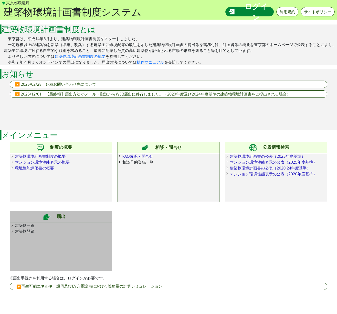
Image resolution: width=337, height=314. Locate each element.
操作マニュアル (150, 62)
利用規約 (287, 11)
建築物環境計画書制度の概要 (80, 56)
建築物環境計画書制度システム (72, 12)
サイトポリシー (317, 11)
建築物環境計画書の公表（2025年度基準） (267, 156)
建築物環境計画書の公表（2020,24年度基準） (270, 168)
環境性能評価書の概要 (34, 168)
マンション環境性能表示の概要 (42, 162)
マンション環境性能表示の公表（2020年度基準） (273, 174)
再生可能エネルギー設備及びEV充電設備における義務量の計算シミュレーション (92, 286)
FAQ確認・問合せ (137, 156)
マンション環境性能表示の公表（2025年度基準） (273, 162)
